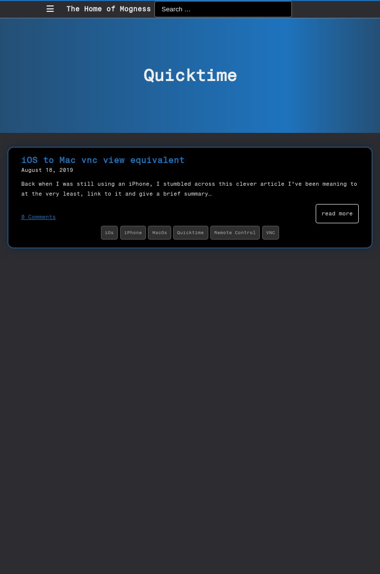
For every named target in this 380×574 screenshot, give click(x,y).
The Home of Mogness (108, 9)
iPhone (133, 232)
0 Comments (38, 216)
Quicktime (190, 232)
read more (337, 213)
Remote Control (235, 232)
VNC (270, 232)
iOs (109, 232)
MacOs (159, 232)
